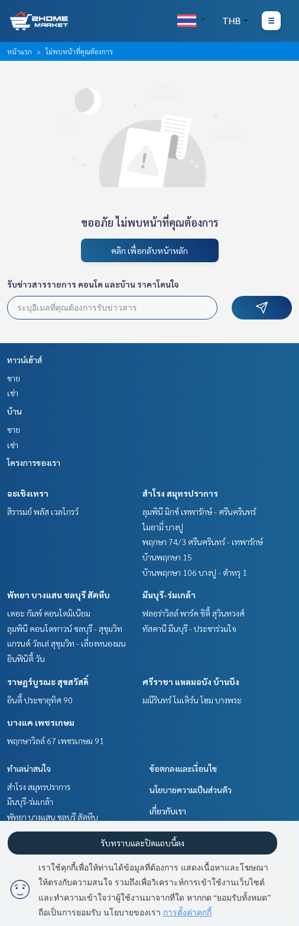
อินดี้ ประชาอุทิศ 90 (40, 699)
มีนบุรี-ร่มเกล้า (169, 594)
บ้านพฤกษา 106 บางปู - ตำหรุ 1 (194, 572)
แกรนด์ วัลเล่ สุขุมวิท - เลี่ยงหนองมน (66, 643)
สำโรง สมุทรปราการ (180, 493)
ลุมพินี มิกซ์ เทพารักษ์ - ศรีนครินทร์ (199, 511)
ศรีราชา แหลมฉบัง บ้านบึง (190, 681)
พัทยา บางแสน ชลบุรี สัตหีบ (58, 594)
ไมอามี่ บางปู (162, 526)
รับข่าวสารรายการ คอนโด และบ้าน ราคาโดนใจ (93, 284)
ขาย (13, 378)
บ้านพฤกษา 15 (167, 557)
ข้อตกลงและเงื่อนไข (183, 768)
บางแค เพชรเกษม (40, 722)
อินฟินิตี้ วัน (26, 658)
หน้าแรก (19, 51)
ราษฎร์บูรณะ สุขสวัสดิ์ (48, 681)
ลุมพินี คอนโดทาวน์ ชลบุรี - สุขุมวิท (64, 628)
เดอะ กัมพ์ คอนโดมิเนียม (48, 613)
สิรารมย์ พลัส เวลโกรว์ (43, 511)
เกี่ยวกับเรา (168, 811)
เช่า (12, 392)
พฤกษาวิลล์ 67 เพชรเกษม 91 (55, 740)
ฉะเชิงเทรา (27, 493)
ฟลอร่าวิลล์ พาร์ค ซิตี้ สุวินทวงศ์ (193, 613)
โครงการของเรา (33, 462)
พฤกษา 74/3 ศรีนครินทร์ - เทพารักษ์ (202, 541)
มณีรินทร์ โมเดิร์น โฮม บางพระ (192, 699)
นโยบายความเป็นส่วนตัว (191, 789)
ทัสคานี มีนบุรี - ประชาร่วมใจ (189, 628)
